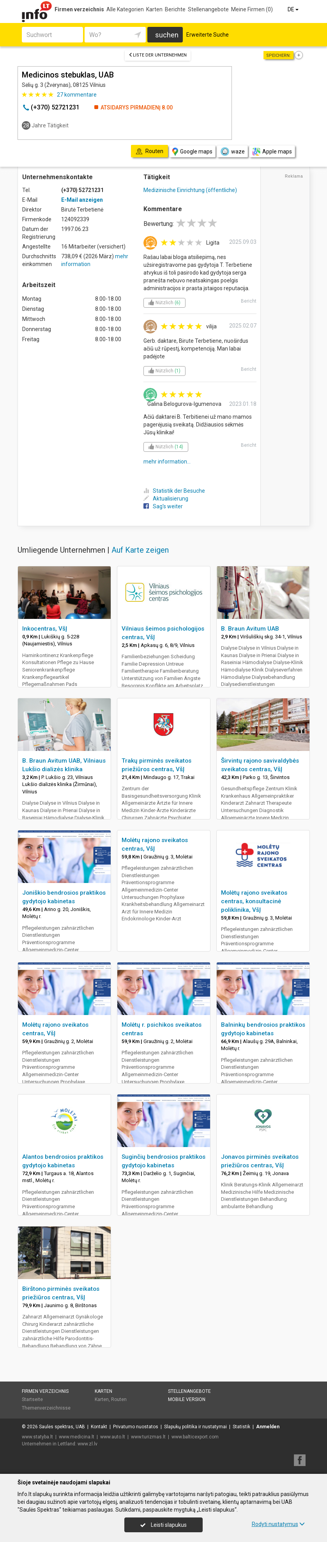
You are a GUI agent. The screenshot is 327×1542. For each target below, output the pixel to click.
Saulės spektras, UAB (62, 1426)
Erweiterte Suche (207, 35)
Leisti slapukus (163, 1525)
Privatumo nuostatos (135, 1426)
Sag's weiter (163, 506)
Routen (119, 1399)
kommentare (77, 95)
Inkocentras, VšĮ (44, 628)
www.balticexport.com (195, 1437)
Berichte (175, 9)
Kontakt (99, 1426)
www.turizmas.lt (148, 1437)
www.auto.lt (112, 1437)
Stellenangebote (208, 9)
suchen (167, 35)
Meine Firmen (252, 9)
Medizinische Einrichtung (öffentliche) (190, 190)
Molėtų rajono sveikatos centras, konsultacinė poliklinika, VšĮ (254, 901)
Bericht (248, 301)
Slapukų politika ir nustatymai (195, 1426)
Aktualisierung (165, 498)
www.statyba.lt (37, 1437)
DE (294, 9)
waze (232, 151)
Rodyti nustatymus (278, 1524)
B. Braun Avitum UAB (250, 628)
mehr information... (167, 461)
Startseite (32, 1399)
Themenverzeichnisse (46, 1408)
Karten (154, 9)
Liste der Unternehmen (158, 55)
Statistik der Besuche (174, 491)
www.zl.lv (87, 1444)
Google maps (192, 152)
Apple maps (272, 152)
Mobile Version (186, 1399)
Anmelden (267, 1426)
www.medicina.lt (76, 1437)
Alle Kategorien (125, 9)
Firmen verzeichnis (79, 9)
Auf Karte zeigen (140, 550)
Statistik (241, 1426)
